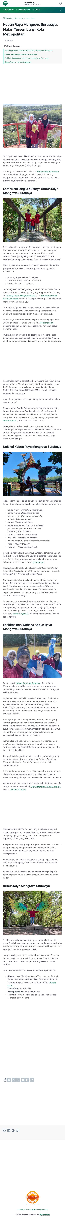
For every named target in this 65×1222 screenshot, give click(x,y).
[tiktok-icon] (17, 1130)
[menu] (5, 3)
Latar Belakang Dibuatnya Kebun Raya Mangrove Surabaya (28, 50)
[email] (32, 1080)
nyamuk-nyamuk (20, 614)
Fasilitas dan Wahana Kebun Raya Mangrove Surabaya (26, 58)
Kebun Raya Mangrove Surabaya (18, 62)
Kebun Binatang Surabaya (28, 683)
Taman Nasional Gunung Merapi (45, 786)
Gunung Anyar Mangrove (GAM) (21, 295)
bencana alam (9, 420)
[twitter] (14, 1080)
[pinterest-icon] (13, 1130)
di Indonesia (38, 562)
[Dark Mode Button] (60, 3)
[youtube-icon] (4, 1130)
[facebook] (9, 1080)
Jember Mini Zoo (18, 789)
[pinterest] (27, 1080)
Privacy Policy (42, 1209)
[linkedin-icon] (8, 1130)
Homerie (29, 2)
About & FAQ (22, 1209)
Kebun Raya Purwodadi (48, 171)
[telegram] (23, 1080)
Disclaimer (32, 1209)
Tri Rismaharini (46, 323)
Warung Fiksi (45, 1214)
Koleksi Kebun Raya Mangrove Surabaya (21, 54)
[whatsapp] (18, 1080)
